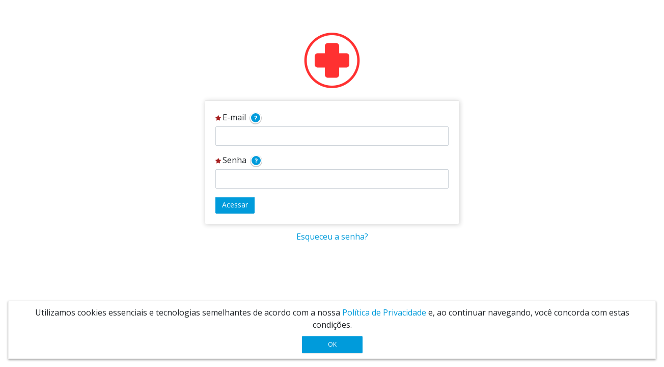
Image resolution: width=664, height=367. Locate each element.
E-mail (238, 117)
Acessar (235, 204)
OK (332, 344)
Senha (238, 160)
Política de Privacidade (384, 312)
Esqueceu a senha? (332, 236)
